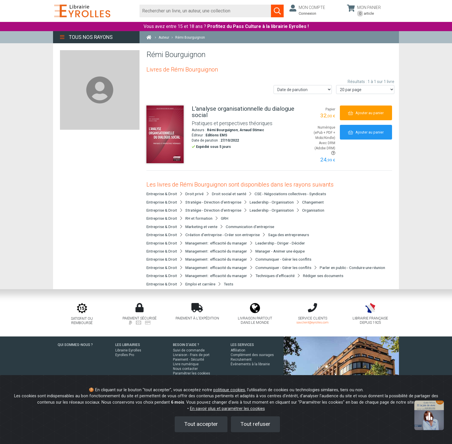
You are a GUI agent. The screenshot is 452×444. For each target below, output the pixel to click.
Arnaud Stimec (252, 130)
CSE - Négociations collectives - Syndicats (290, 193)
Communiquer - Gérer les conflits (283, 259)
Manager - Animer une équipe (280, 251)
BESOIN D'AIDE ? (186, 345)
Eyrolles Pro (124, 355)
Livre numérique (186, 364)
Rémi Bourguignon (222, 130)
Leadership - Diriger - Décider (280, 243)
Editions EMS (216, 135)
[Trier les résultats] (303, 89)
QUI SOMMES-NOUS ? (75, 345)
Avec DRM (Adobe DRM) (324, 148)
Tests (228, 284)
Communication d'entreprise (250, 226)
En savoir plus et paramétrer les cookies (227, 408)
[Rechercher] (205, 11)
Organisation (313, 210)
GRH (224, 218)
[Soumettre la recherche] (277, 11)
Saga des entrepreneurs (288, 234)
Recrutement (241, 360)
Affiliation (238, 350)
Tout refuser (255, 424)
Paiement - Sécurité (188, 360)
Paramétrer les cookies (191, 373)
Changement (313, 202)
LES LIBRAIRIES (127, 345)
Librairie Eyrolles (128, 350)
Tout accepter (201, 424)
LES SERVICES (242, 345)
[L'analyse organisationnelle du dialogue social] (166, 134)
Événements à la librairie (250, 364)
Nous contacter (185, 369)
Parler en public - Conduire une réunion (352, 267)
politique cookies (229, 389)
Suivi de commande (189, 350)
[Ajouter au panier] (366, 113)
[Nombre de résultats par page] (365, 89)
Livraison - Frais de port (191, 355)
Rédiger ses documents (323, 275)
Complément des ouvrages (252, 355)
